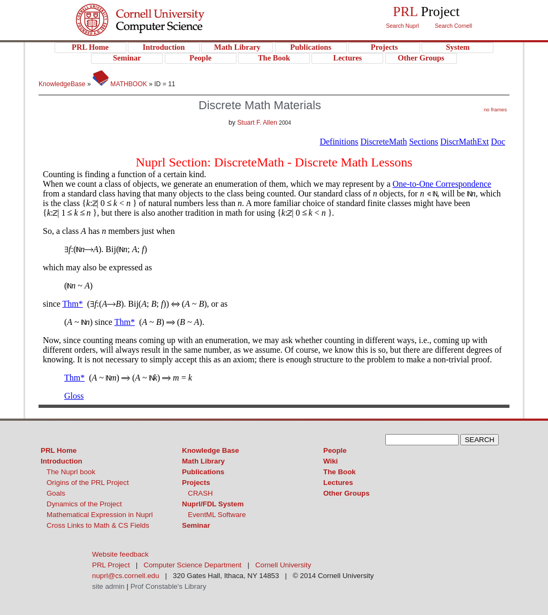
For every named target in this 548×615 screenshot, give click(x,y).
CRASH (200, 493)
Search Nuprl (402, 25)
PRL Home (59, 450)
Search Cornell (453, 25)
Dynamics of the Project (84, 504)
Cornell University (161, 10)
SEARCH (479, 440)
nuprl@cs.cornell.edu (125, 576)
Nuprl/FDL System (212, 504)
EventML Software (217, 515)
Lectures (338, 483)
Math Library (203, 461)
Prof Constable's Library (169, 586)
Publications (203, 472)
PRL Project (161, 30)
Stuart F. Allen (257, 122)
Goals (56, 493)
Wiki (330, 461)
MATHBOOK (120, 84)
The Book (339, 472)
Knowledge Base (210, 450)
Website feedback (120, 554)
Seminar (196, 525)
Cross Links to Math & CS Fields (98, 525)
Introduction (61, 461)
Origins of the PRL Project (88, 483)
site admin (108, 586)
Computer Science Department (192, 565)
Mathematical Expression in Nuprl (100, 515)
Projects (196, 483)
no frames (495, 109)
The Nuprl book (71, 472)
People (335, 450)
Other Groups (346, 493)
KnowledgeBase (63, 84)
